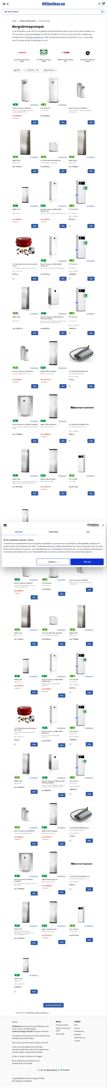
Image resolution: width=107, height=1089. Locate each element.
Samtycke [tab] (19, 532)
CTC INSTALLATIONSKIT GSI (79, 425)
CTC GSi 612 (73, 265)
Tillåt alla (87, 562)
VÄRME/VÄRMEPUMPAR (28, 21)
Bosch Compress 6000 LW (21, 109)
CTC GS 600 (73, 480)
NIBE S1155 (18, 980)
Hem (14, 21)
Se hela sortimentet (53, 1007)
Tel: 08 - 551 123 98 (23, 1014)
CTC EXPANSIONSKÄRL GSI (78, 372)
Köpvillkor (77, 1036)
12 (27, 71)
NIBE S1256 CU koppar (48, 372)
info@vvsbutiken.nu (35, 37)
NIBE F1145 (16, 161)
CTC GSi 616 (73, 318)
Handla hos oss (79, 1039)
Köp (91, 227)
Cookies (77, 1042)
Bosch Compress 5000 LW (78, 109)
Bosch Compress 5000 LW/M (22, 372)
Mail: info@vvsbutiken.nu (40, 1014)
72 (36, 71)
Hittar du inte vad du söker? (63, 1031)
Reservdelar (60, 1035)
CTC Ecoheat (45, 109)
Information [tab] (53, 532)
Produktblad (34, 105)
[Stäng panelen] (103, 525)
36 (31, 71)
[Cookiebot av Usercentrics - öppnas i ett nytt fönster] (89, 525)
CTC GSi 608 (73, 210)
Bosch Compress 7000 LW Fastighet (25, 425)
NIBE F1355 (16, 480)
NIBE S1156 (16, 210)
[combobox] (50, 71)
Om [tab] (88, 532)
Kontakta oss (79, 1033)
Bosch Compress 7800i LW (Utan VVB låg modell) (52, 319)
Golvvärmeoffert (62, 1026)
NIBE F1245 (73, 161)
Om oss (77, 1030)
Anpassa (53, 562)
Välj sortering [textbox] (48, 71)
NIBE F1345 (16, 318)
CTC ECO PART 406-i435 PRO (51, 161)
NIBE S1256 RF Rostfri (48, 480)
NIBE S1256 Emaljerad (48, 425)
